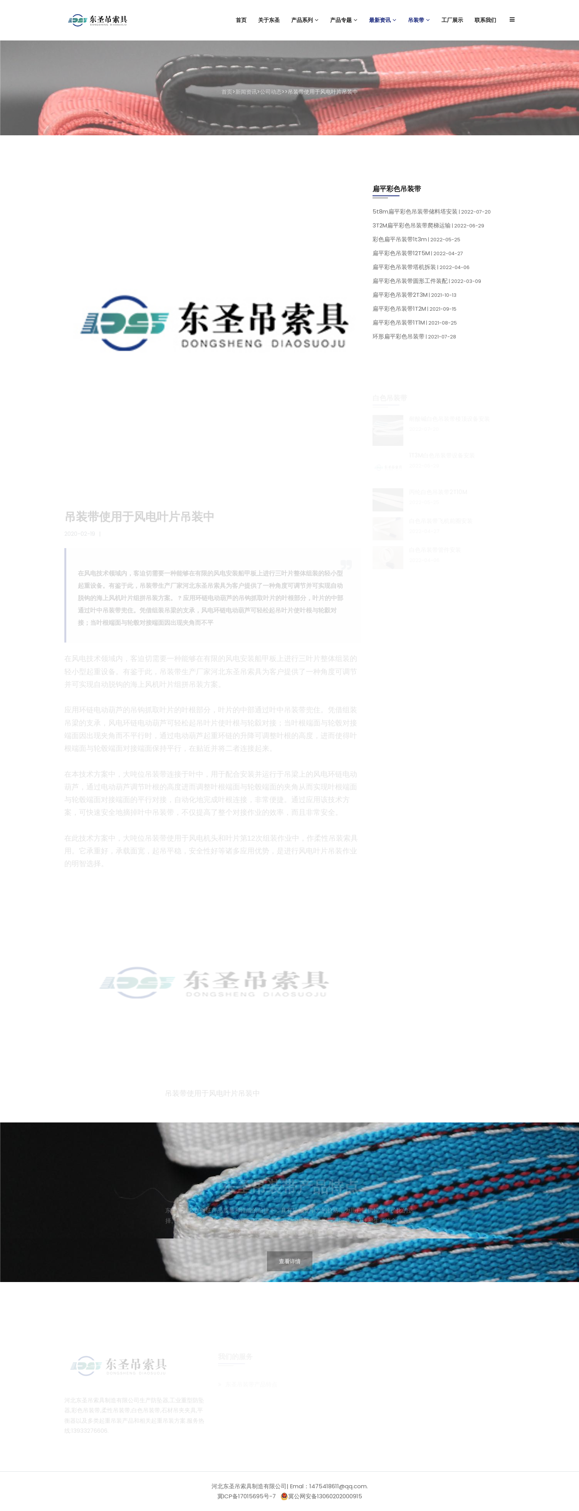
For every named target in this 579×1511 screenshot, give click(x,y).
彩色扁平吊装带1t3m (416, 241)
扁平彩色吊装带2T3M (414, 297)
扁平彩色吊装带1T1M (415, 325)
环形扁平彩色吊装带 (414, 339)
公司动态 (271, 91)
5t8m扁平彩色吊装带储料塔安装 (432, 214)
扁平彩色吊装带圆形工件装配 (427, 283)
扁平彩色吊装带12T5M (418, 255)
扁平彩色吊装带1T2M (414, 311)
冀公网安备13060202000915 (321, 1496)
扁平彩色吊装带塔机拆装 (421, 269)
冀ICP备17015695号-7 (246, 1496)
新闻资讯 (246, 91)
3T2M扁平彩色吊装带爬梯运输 (428, 228)
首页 (227, 91)
